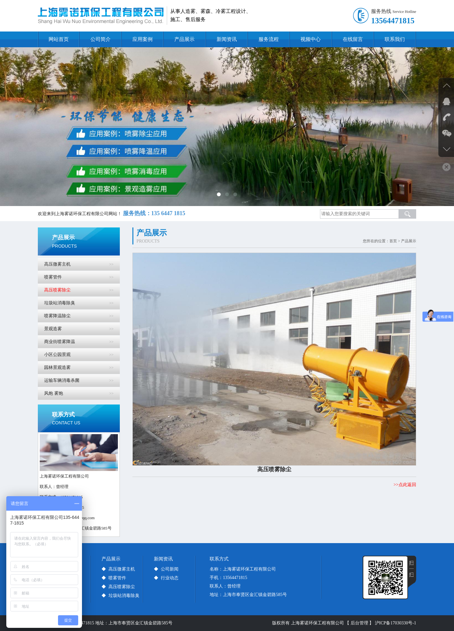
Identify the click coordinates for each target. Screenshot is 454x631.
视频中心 (310, 39)
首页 (393, 241)
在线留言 (353, 39)
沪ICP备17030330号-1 (395, 623)
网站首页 (59, 39)
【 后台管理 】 (359, 623)
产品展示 (184, 39)
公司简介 (100, 39)
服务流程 (269, 39)
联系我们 (395, 39)
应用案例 (142, 39)
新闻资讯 (227, 39)
